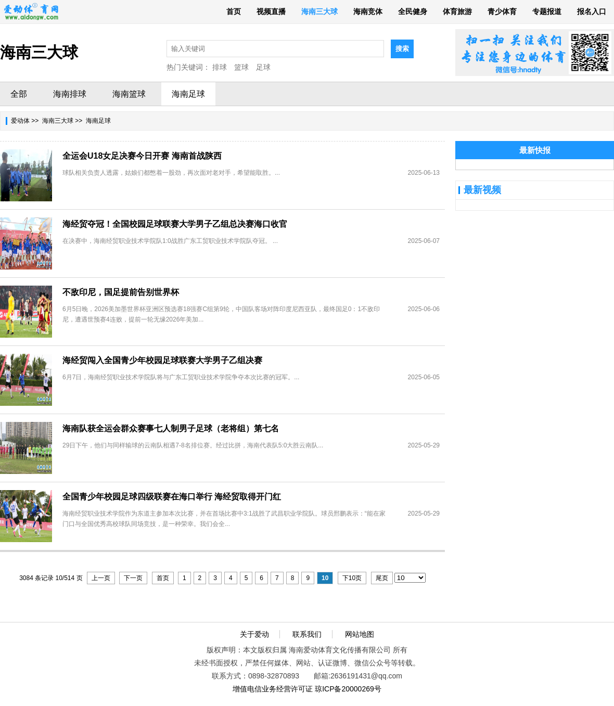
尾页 (382, 578)
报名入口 (591, 11)
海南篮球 (129, 93)
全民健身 (412, 11)
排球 (219, 67)
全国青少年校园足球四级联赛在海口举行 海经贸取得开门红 (171, 496)
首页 (233, 11)
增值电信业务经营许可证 (273, 689)
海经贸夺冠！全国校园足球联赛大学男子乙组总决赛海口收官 (174, 224)
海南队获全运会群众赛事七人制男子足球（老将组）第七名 (170, 428)
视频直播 (271, 11)
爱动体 (20, 120)
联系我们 (307, 634)
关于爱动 (254, 634)
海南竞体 (367, 11)
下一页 (133, 578)
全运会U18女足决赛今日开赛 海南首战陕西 (142, 155)
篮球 (241, 67)
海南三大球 (319, 11)
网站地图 (359, 634)
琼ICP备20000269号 (348, 689)
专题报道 (546, 11)
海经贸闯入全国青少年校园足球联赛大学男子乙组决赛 (162, 360)
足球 (263, 67)
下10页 (352, 578)
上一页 (101, 578)
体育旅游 (457, 11)
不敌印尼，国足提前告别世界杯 (120, 292)
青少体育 (502, 11)
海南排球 (69, 93)
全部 (18, 93)
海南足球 (188, 93)
